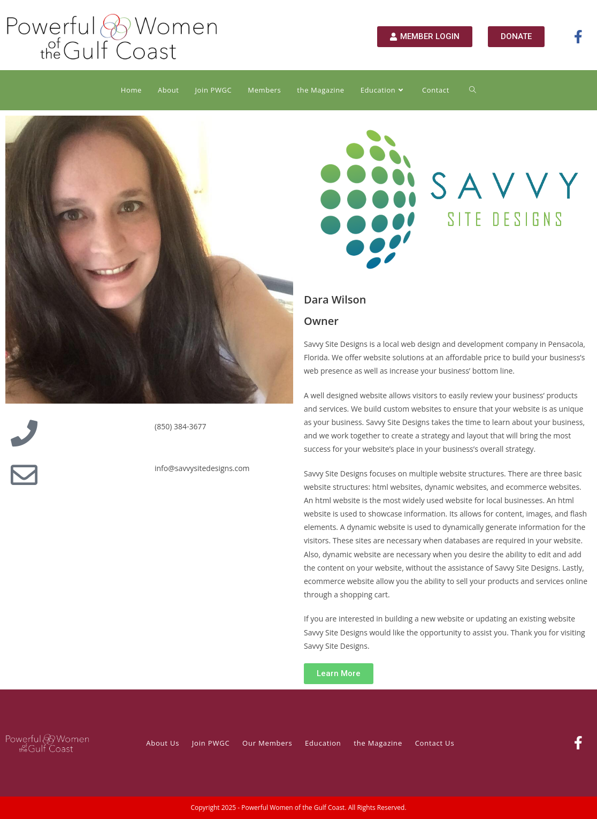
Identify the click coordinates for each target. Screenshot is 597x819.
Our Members (267, 743)
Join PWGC (211, 743)
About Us (162, 743)
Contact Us (435, 743)
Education (323, 743)
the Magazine (378, 743)
